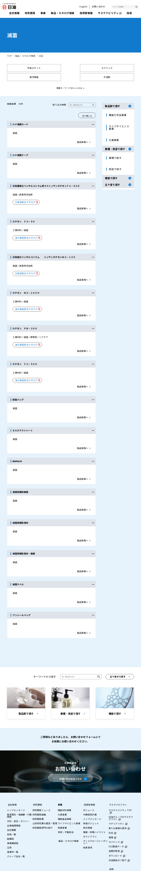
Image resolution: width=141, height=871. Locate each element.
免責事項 (87, 809)
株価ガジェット (91, 785)
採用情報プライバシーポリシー (121, 849)
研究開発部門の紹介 (42, 790)
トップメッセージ (16, 772)
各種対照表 (114, 813)
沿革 (9, 809)
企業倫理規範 (14, 787)
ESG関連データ (116, 808)
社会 (111, 795)
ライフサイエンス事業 (69, 785)
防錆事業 (62, 790)
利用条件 (98, 865)
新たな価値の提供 (118, 790)
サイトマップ (57, 865)
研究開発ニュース (41, 772)
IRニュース (88, 772)
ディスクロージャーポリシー (95, 804)
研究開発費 (38, 781)
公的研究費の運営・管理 (44, 785)
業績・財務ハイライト (94, 794)
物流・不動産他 (66, 794)
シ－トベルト (22, 77)
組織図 (10, 801)
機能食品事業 (64, 781)
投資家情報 (88, 766)
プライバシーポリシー (79, 865)
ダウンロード (115, 817)
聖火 (54, 77)
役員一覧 (11, 796)
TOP (9, 56)
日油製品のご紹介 (118, 822)
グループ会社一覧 (16, 818)
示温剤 (118, 68)
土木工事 (118, 77)
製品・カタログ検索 (25, 56)
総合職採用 (114, 837)
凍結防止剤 (86, 77)
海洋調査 (86, 68)
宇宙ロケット (22, 68)
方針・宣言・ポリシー (18, 783)
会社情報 (11, 766)
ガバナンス (114, 804)
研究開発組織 (39, 776)
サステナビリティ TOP (120, 772)
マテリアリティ (116, 786)
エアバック (54, 68)
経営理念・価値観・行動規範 (19, 778)
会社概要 (11, 792)
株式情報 (87, 790)
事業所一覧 (12, 814)
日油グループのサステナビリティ (121, 780)
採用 (111, 831)
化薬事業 (62, 776)
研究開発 (36, 766)
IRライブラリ (90, 798)
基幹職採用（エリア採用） (120, 842)
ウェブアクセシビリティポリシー (124, 865)
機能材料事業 (64, 772)
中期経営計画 (90, 776)
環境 (111, 799)
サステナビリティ (118, 766)
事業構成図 (12, 805)
